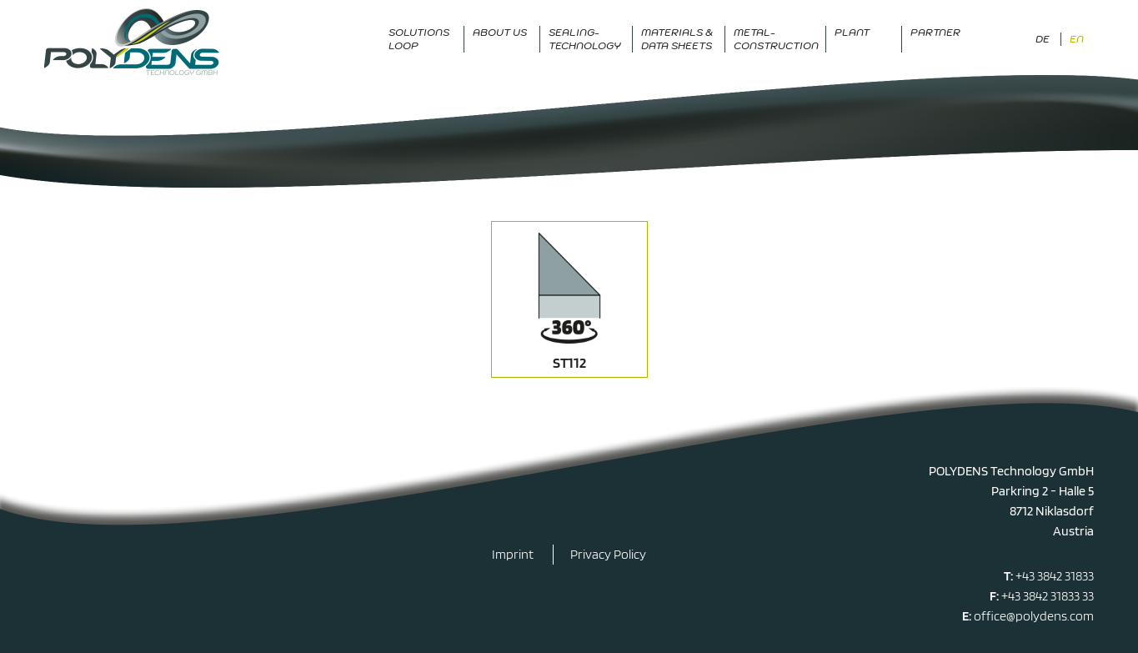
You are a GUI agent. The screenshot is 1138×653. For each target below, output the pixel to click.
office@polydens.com (1034, 616)
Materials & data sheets (677, 39)
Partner (935, 32)
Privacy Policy (608, 554)
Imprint (513, 554)
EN (1077, 39)
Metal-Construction (776, 39)
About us (500, 32)
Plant (852, 32)
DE (1042, 39)
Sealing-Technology (585, 39)
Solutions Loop (419, 39)
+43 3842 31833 (1054, 576)
